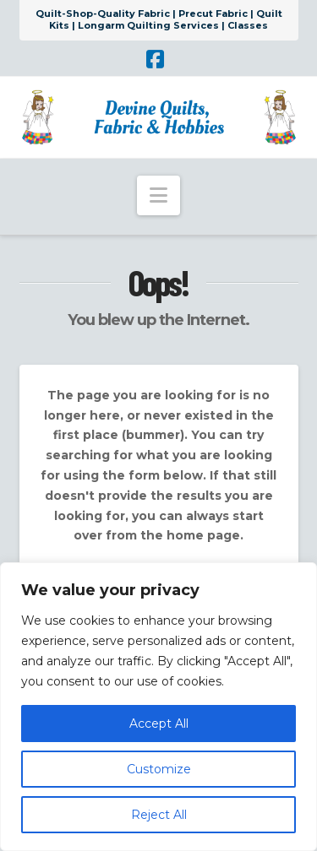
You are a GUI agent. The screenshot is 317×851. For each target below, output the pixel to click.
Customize (159, 769)
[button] (158, 195)
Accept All (159, 723)
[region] (158, 706)
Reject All (159, 814)
